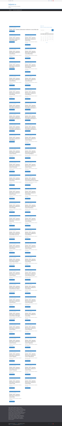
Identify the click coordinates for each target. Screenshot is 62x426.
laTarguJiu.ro (17, 418)
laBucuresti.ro (14, 410)
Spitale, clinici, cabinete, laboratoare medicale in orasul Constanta (14, 166)
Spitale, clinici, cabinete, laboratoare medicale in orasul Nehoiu (30, 233)
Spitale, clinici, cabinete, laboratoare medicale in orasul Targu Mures (30, 355)
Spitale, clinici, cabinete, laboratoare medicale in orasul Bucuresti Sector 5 (15, 128)
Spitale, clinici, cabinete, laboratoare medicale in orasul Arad (30, 39)
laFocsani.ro (15, 412)
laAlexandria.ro (22, 415)
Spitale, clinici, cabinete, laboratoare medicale (15, 26)
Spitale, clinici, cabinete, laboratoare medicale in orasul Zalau (14, 396)
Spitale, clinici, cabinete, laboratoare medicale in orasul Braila (14, 93)
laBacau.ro (12, 416)
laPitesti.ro (13, 413)
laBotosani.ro (22, 416)
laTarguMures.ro (21, 418)
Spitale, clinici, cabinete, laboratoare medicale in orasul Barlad (30, 66)
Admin (15, 36)
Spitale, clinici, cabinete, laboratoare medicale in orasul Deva (14, 179)
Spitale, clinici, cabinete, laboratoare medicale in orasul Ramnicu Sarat (30, 274)
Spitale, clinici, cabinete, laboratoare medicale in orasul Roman (14, 301)
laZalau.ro (12, 419)
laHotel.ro (18, 407)
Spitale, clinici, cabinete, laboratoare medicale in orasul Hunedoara (30, 206)
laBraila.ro (9, 417)
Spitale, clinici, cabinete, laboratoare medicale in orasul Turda (14, 382)
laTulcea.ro (9, 419)
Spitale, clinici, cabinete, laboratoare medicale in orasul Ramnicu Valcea (14, 287)
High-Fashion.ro (23, 409)
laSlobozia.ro (10, 418)
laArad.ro (9, 416)
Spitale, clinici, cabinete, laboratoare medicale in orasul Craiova (30, 166)
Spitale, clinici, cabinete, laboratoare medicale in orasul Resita (30, 287)
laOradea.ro (9, 413)
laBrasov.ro (16, 414)
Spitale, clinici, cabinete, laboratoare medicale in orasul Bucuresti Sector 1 (15, 106)
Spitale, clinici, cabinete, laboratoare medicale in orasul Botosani (30, 79)
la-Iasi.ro (19, 414)
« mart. (47, 42)
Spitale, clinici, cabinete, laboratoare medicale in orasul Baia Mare (30, 52)
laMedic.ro (12, 407)
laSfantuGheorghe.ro (11, 415)
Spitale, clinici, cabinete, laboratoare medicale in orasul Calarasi (30, 139)
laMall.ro (10, 408)
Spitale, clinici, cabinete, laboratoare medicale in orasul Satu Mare (30, 301)
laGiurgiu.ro (19, 412)
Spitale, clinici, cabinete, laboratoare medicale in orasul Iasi (14, 220)
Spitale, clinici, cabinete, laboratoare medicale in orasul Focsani (14, 193)
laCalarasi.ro (10, 412)
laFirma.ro (14, 408)
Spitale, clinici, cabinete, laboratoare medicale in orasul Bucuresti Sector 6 (30, 128)
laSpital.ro (12, 4)
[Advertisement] (31, 17)
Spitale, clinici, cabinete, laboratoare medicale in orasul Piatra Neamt (14, 260)
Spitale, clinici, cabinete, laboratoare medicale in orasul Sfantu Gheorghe (14, 314)
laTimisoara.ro (18, 411)
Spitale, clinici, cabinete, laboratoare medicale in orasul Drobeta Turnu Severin (31, 179)
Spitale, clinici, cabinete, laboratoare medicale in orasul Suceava (14, 341)
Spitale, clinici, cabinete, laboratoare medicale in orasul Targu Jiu (14, 355)
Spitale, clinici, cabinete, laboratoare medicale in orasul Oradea (30, 247)
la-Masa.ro (20, 407)
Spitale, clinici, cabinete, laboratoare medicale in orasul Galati (30, 193)
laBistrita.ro (19, 416)
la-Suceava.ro (21, 408)
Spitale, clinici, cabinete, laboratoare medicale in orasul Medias (30, 220)
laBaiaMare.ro (15, 416)
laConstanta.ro (22, 410)
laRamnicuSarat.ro (16, 413)
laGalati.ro (11, 411)
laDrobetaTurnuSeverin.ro (11, 414)
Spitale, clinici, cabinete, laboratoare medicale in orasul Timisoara (14, 369)
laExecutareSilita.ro (10, 409)
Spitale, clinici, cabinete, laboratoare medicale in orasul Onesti (14, 247)
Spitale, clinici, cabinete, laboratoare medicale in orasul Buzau (14, 139)
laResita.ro (12, 417)
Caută (52, 30)
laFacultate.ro (17, 408)
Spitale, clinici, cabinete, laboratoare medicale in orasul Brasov (30, 93)
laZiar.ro (12, 408)
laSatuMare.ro (16, 417)
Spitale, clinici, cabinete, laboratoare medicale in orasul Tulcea (30, 369)
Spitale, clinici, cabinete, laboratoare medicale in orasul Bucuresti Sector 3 (15, 117)
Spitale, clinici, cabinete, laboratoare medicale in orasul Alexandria (14, 39)
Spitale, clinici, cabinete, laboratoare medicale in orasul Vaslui (30, 382)
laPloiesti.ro (14, 411)
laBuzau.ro (21, 411)
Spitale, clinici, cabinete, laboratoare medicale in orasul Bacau (14, 52)
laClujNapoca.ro (18, 410)
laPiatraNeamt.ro (19, 409)
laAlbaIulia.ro (18, 415)
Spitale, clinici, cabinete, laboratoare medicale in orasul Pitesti (30, 260)
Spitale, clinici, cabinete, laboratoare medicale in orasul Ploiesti (14, 274)
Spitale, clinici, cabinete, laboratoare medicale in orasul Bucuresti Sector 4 (30, 117)
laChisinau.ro (15, 409)
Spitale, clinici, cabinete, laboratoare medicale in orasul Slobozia (30, 328)
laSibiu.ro (19, 417)
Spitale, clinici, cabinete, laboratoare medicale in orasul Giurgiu (14, 206)
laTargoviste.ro (14, 418)
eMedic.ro (9, 407)
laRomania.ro (10, 410)
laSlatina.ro (21, 417)
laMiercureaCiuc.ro (23, 412)
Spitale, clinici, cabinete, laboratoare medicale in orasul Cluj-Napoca (30, 152)
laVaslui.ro (15, 415)
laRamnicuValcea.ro (21, 413)
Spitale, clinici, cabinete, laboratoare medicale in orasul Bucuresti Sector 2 (30, 106)
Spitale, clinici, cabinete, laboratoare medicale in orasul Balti (14, 66)
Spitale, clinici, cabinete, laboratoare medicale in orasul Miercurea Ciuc (14, 233)
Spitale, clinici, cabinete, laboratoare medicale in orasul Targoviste (30, 341)
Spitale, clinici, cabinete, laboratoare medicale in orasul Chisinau (14, 152)
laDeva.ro (13, 412)
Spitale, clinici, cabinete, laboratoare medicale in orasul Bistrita (14, 79)
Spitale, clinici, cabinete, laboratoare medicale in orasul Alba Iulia (23, 29)
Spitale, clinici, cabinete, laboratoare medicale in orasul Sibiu (30, 314)
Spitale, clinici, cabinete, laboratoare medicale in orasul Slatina (14, 328)
